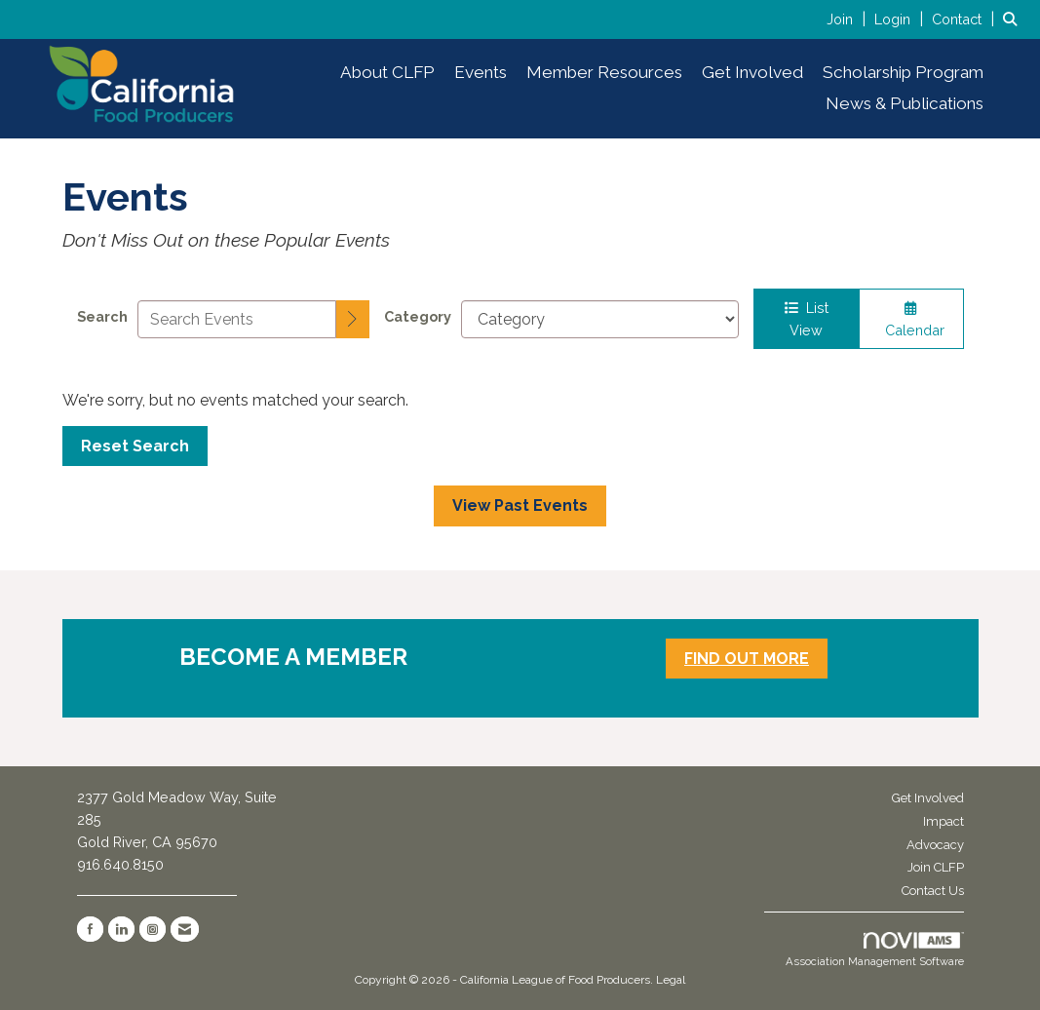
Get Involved (752, 72)
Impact (943, 821)
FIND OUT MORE (746, 658)
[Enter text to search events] (237, 319)
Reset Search (135, 446)
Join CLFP (935, 867)
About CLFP (387, 72)
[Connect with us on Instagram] (152, 929)
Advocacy (935, 844)
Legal (670, 980)
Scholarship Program (903, 72)
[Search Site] (1014, 19)
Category (417, 316)
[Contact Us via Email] (185, 929)
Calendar (910, 319)
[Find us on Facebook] (90, 929)
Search (102, 316)
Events (480, 72)
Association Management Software (875, 950)
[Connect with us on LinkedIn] (121, 929)
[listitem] (848, 19)
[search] (352, 319)
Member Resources (604, 72)
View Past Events (520, 505)
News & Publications (904, 103)
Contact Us (933, 890)
